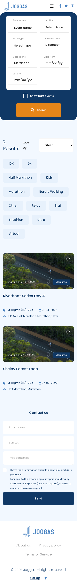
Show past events (42, 96)
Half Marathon (20, 177)
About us (23, 545)
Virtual (14, 233)
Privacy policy (50, 545)
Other (13, 205)
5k (29, 163)
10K (11, 163)
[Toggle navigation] (51, 6)
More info (61, 282)
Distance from (52, 38)
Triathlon (16, 220)
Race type (18, 38)
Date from (49, 56)
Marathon (17, 191)
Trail (58, 205)
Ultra (41, 220)
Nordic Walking (51, 191)
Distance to (19, 56)
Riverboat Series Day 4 (24, 295)
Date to (17, 73)
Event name (19, 20)
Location (49, 20)
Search (38, 110)
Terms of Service (38, 554)
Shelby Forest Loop (20, 368)
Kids (49, 177)
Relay (36, 205)
